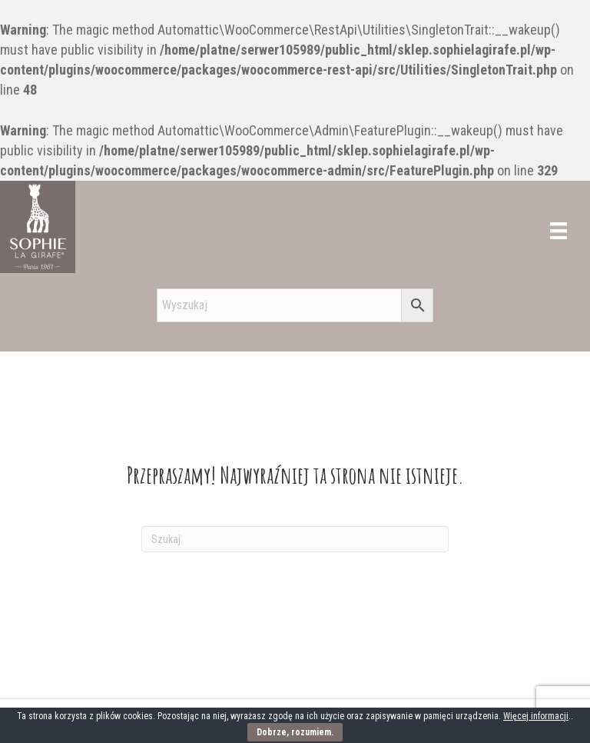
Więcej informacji (535, 716)
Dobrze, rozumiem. (295, 732)
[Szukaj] (295, 539)
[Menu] (558, 231)
